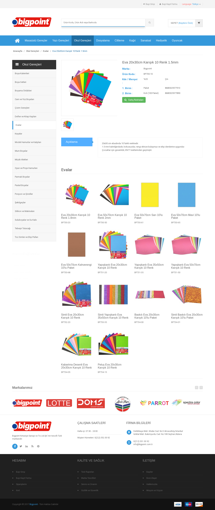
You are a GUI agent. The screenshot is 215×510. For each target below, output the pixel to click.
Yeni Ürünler (20, 264)
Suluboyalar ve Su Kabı (26, 220)
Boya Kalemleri (22, 73)
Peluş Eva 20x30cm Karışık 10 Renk (109, 368)
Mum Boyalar (21, 151)
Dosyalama (103, 40)
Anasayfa (17, 51)
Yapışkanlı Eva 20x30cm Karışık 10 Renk (112, 268)
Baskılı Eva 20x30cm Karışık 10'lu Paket (146, 318)
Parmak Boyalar (22, 177)
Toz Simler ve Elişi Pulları (26, 237)
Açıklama (72, 141)
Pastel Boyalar (21, 185)
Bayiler (149, 472)
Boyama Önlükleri (23, 90)
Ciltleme (119, 40)
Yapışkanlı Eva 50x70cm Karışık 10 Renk (185, 268)
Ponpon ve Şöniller (24, 194)
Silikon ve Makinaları (24, 211)
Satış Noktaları (133, 100)
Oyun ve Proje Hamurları (26, 168)
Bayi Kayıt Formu (169, 4)
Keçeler (18, 133)
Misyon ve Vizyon (154, 490)
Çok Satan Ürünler (23, 271)
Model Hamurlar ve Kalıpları (28, 142)
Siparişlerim (21, 484)
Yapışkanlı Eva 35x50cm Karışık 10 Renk (149, 268)
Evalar (46, 51)
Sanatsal (146, 40)
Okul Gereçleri (82, 40)
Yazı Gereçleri (60, 40)
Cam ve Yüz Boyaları (24, 99)
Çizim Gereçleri (22, 108)
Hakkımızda (151, 484)
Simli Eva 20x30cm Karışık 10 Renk (72, 318)
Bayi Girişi (150, 4)
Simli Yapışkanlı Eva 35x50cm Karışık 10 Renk (113, 318)
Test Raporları (87, 472)
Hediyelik (161, 40)
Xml (18, 490)
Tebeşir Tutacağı (22, 228)
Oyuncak (177, 40)
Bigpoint (34, 504)
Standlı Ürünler (21, 277)
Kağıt (132, 40)
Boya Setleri (20, 82)
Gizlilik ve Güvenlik (89, 490)
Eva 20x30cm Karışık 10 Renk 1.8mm (75, 218)
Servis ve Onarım (89, 484)
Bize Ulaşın (151, 478)
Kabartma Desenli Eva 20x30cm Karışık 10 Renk (76, 368)
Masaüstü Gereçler (36, 40)
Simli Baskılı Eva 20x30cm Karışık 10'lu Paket (187, 318)
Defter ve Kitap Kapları (25, 116)
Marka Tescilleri (88, 478)
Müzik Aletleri (21, 159)
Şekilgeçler (20, 202)
